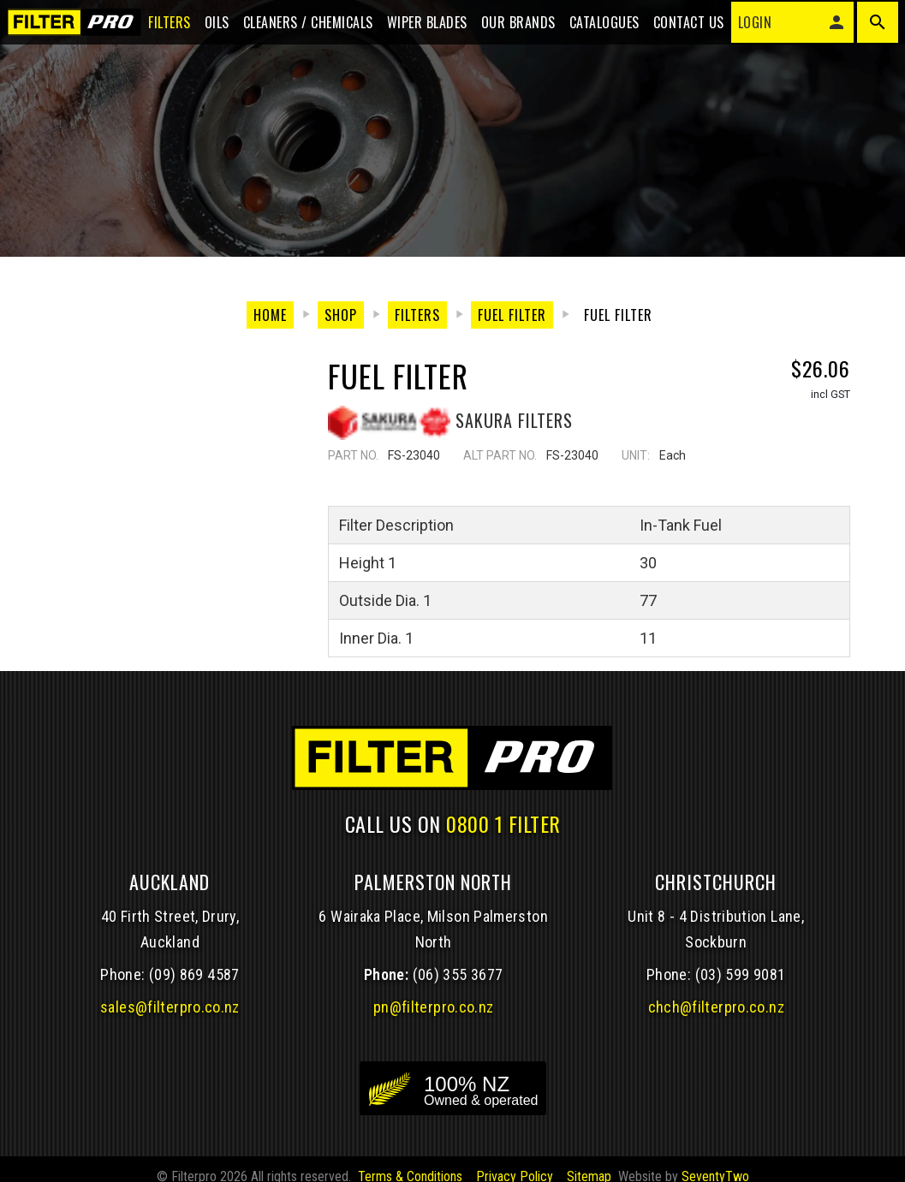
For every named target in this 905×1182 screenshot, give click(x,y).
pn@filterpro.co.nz (433, 1025)
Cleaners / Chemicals (298, 27)
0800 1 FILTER (503, 840)
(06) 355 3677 (458, 992)
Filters (159, 27)
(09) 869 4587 (194, 992)
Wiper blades (417, 27)
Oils (206, 27)
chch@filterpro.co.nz (716, 1025)
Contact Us (678, 27)
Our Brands (508, 27)
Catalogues (594, 27)
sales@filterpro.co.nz (170, 1025)
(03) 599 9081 (740, 992)
